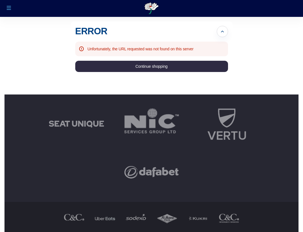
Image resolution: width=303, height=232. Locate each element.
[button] (9, 8)
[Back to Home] (151, 8)
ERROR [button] (91, 31)
